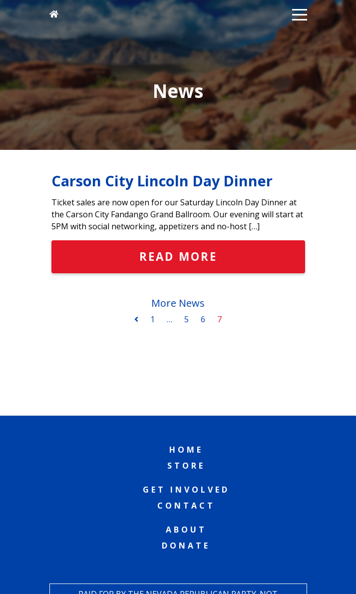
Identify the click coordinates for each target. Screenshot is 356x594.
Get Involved (186, 489)
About (186, 529)
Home (186, 449)
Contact (186, 505)
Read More (178, 256)
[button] (299, 14)
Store (186, 465)
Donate (186, 545)
